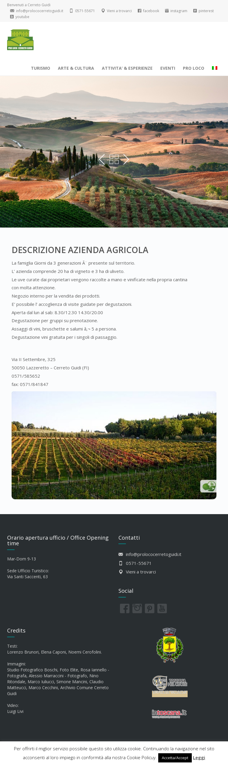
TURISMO (40, 68)
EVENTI (167, 68)
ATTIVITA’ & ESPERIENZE (127, 68)
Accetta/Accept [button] (175, 757)
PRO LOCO (193, 68)
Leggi (199, 757)
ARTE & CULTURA (76, 68)
